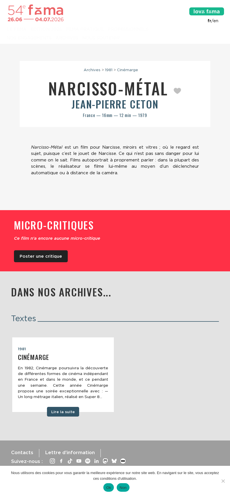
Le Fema (16, 29)
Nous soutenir (101, 38)
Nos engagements (29, 38)
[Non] (223, 481)
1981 (108, 69)
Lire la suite (63, 411)
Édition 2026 (46, 29)
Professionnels (128, 29)
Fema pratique (85, 29)
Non (123, 487)
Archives (67, 38)
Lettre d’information (70, 452)
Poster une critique (41, 256)
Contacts (22, 452)
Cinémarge (127, 69)
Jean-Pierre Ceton (115, 103)
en (215, 20)
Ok (108, 487)
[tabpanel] (63, 374)
